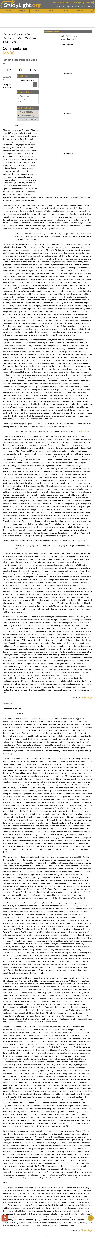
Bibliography (24, 102)
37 (33, 70)
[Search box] (25, 84)
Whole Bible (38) (26, 112)
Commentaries (22, 34)
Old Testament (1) (27, 115)
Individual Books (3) (28, 119)
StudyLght (17, 5)
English (7, 37)
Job (14, 41)
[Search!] (35, 84)
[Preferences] (92, 11)
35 (8, 70)
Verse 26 (7, 703)
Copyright (23, 99)
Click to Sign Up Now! (80, 2)
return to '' (82, 697)
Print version (24, 96)
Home (7, 34)
